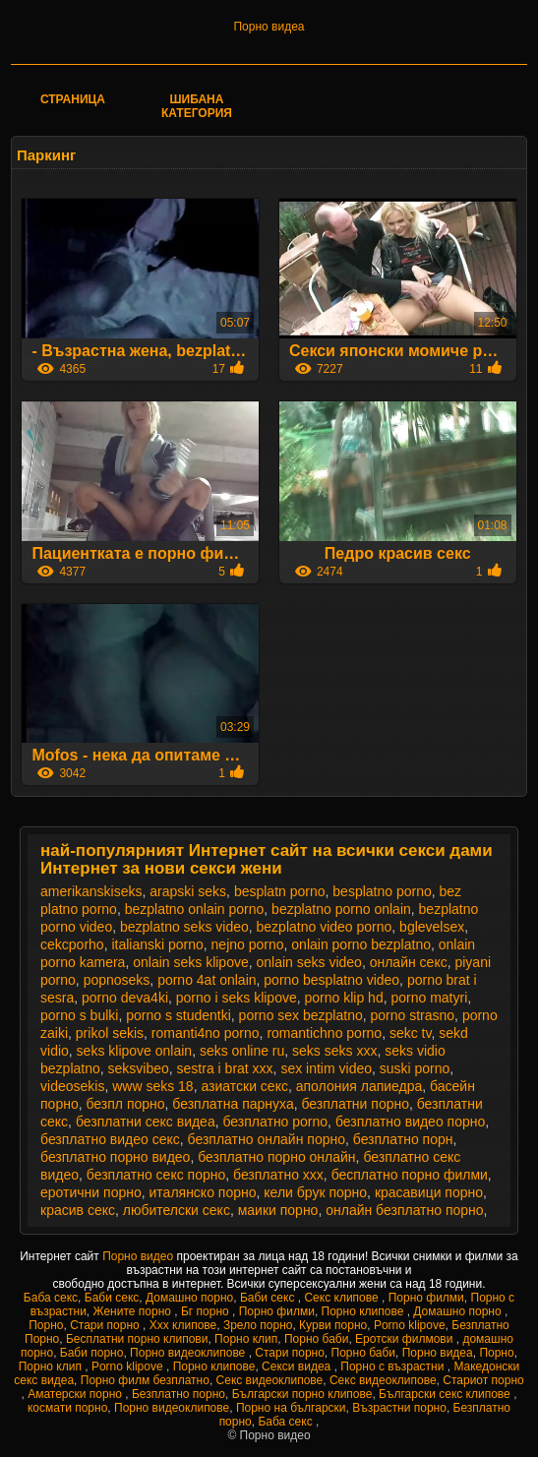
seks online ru (242, 1051)
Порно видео (139, 1256)
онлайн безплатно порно (404, 1210)
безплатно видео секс (110, 1139)
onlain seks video (309, 962)
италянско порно (203, 1192)
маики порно (278, 1210)
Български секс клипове (446, 1394)
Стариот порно (483, 1380)
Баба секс (51, 1298)
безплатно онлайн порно (266, 1139)
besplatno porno (381, 891)
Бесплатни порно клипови (137, 1339)
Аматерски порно (76, 1394)
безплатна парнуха (232, 1104)
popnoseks (117, 980)
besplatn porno (280, 891)
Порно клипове (364, 1311)
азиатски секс (244, 1086)
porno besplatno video (331, 980)
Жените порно (134, 1311)
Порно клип (245, 1339)
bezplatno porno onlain (341, 909)
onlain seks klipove (191, 962)
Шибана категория (196, 106)
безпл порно (125, 1104)
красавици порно (429, 1192)
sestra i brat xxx (225, 1068)
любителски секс (176, 1210)
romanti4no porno (205, 1033)
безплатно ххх (278, 1175)
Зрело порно (258, 1325)
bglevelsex (431, 927)
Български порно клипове (302, 1394)
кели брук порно (315, 1192)
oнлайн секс (409, 962)
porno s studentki (178, 1015)
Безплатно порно (178, 1394)
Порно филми (426, 1298)
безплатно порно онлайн (276, 1157)
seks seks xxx (334, 1051)
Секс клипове (343, 1298)
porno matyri (428, 997)
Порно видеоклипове (189, 1353)
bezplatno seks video (184, 927)
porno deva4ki (125, 997)
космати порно (67, 1408)
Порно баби (316, 1339)
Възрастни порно (399, 1408)
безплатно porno (275, 1121)
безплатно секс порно (156, 1175)
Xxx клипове (183, 1325)
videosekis (72, 1086)
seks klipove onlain (135, 1051)
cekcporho (72, 944)
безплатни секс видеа (145, 1121)
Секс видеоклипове (270, 1380)
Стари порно (106, 1325)
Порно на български (291, 1408)
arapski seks (187, 891)
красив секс (77, 1210)
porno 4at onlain (206, 980)
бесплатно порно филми (409, 1175)
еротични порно (91, 1192)
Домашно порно (189, 1298)
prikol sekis (110, 1033)
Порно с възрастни (393, 1366)
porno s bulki (79, 1015)
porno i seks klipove (236, 997)
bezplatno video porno (324, 927)
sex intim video (326, 1068)
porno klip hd (344, 997)
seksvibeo (138, 1068)
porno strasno (412, 1015)
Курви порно (333, 1325)
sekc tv (410, 1033)
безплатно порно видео (115, 1157)
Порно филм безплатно (145, 1380)
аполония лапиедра (359, 1086)
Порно (46, 1325)
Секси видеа (298, 1366)
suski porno (415, 1068)
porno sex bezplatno (301, 1015)
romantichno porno (324, 1033)
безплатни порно (355, 1104)
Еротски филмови (405, 1339)
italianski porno (157, 944)
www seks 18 (152, 1086)
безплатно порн (403, 1139)
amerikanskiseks (91, 891)
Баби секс (112, 1298)
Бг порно (206, 1311)
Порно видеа (268, 26)
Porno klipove (410, 1325)
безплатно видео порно (410, 1121)
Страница (72, 99)
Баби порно (92, 1353)
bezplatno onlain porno (195, 909)
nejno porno (247, 944)
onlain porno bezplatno (361, 944)
